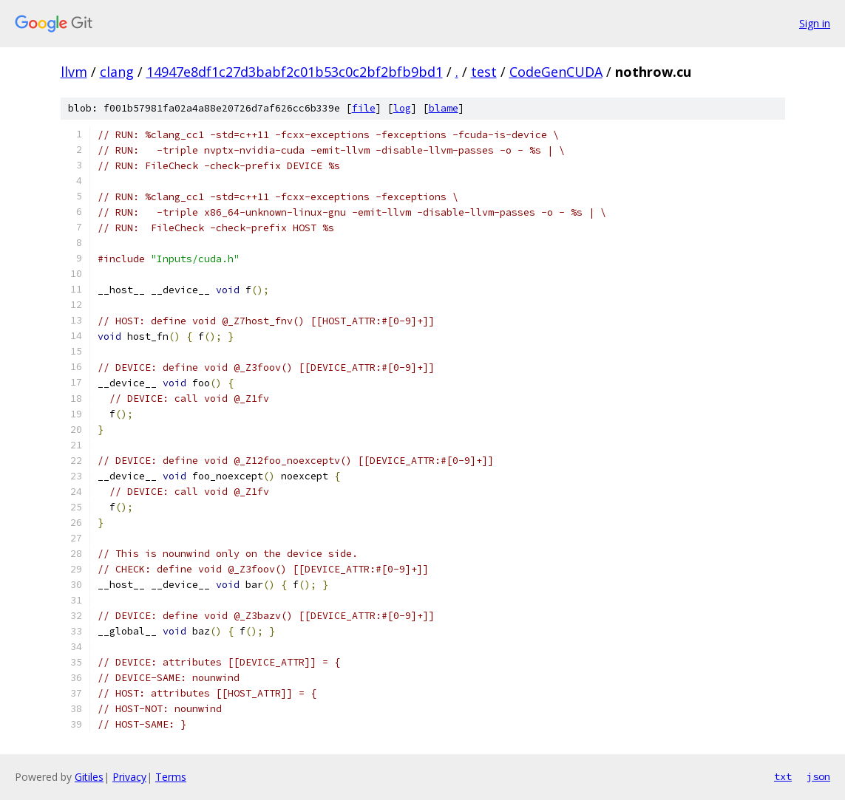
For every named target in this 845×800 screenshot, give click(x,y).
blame (443, 108)
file (364, 108)
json (818, 776)
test (484, 72)
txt (783, 776)
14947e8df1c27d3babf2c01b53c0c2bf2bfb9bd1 (294, 72)
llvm (74, 72)
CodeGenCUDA (556, 72)
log (402, 108)
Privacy (129, 777)
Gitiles (89, 777)
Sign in (814, 23)
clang (117, 72)
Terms (170, 777)
